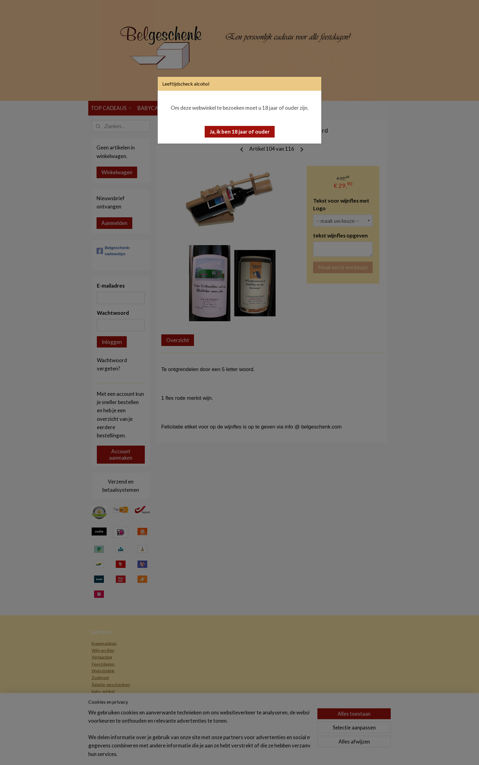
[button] (239, 132)
